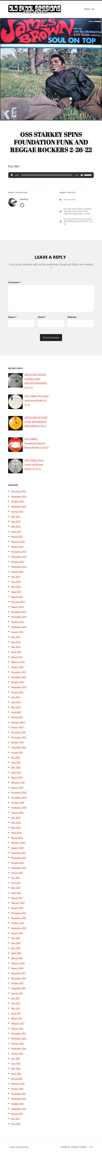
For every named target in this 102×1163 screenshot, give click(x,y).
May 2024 (16, 597)
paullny (24, 200)
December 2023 (19, 622)
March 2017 (17, 1029)
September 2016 (20, 1059)
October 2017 (18, 994)
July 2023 (16, 647)
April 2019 (17, 903)
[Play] (12, 176)
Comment (14, 283)
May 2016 (16, 1079)
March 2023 (17, 667)
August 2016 (18, 1064)
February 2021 (19, 793)
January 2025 (18, 557)
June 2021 (16, 773)
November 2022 (20, 687)
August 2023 (18, 642)
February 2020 (19, 853)
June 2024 (16, 592)
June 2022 (16, 713)
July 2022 (16, 708)
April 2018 (17, 964)
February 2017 (19, 1034)
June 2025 (16, 532)
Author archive (22, 206)
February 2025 (19, 552)
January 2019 (18, 918)
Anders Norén (78, 1157)
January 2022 (18, 738)
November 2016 (20, 1049)
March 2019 (17, 908)
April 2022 (17, 723)
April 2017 (17, 1024)
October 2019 (18, 873)
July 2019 (16, 888)
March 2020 (18, 848)
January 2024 (18, 617)
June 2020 (16, 833)
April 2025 (17, 542)
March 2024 (17, 607)
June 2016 (16, 1074)
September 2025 (20, 517)
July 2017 (16, 1009)
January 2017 (18, 1039)
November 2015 (20, 1109)
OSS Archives (23, 1157)
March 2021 (17, 788)
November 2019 (20, 868)
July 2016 (16, 1069)
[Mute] (82, 176)
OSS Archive (69, 201)
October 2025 (18, 512)
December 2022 (19, 683)
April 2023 (17, 662)
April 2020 (17, 843)
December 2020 (20, 803)
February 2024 (19, 612)
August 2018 (18, 943)
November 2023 (20, 627)
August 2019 (18, 883)
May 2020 (16, 838)
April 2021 (17, 783)
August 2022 (18, 702)
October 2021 (18, 753)
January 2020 (18, 858)
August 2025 (18, 522)
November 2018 (20, 928)
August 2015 (18, 1124)
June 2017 (16, 1014)
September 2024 (20, 577)
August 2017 (18, 1004)
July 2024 (16, 587)
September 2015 (20, 1119)
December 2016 (19, 1044)
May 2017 (16, 1019)
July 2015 (16, 1129)
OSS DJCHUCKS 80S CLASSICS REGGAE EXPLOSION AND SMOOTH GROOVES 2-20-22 (78, 213)
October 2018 (18, 933)
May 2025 (16, 537)
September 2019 (20, 878)
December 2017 (19, 984)
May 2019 (16, 898)
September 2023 (20, 637)
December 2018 (19, 923)
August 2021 (18, 763)
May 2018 (16, 958)
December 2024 (19, 562)
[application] (51, 176)
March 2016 (17, 1089)
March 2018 (17, 969)
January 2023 (18, 677)
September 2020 (20, 818)
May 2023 (16, 657)
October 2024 (18, 572)
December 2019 (19, 863)
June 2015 (16, 1134)
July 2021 (16, 768)
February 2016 (19, 1094)
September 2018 (20, 938)
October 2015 (18, 1114)
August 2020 (18, 823)
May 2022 (16, 718)
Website (72, 317)
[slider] (47, 176)
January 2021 (18, 798)
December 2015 (19, 1104)
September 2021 (20, 758)
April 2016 (17, 1084)
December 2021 (19, 743)
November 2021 (20, 748)
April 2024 (17, 602)
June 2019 (16, 893)
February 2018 (19, 974)
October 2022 (18, 693)
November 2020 (20, 808)
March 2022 (17, 728)
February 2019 (19, 913)
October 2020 (18, 813)
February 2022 (19, 733)
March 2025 (17, 547)
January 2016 (18, 1099)
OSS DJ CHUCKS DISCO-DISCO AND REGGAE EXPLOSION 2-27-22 (78, 223)
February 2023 (19, 672)
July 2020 (16, 828)
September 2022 (20, 698)
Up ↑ (91, 1157)
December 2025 (19, 502)
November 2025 (20, 507)
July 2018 (16, 948)
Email (42, 317)
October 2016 (18, 1054)
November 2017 (20, 989)
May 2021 (16, 778)
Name (12, 317)
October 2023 (18, 632)
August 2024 (18, 582)
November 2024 (20, 567)
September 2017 (20, 999)
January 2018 (18, 979)
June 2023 (16, 652)
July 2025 (16, 527)
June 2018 (16, 954)
